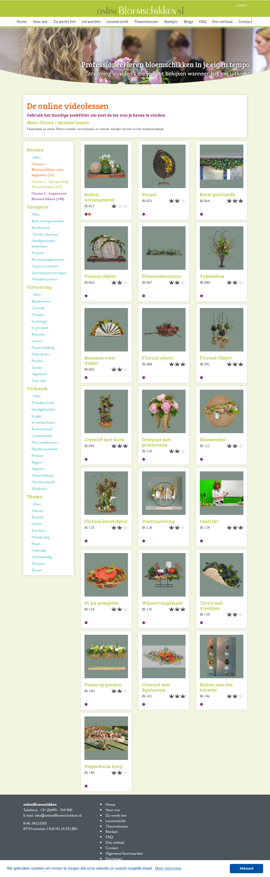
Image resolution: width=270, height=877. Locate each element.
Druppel (38, 314)
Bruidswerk (40, 227)
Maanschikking (43, 347)
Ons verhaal (222, 21)
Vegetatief (39, 373)
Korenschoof (42, 428)
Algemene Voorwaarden (124, 853)
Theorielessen (146, 21)
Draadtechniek (43, 402)
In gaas (37, 415)
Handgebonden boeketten (43, 243)
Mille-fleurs (40, 354)
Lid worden (91, 21)
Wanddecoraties (44, 279)
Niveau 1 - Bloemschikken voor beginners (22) (48, 169)
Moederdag (40, 537)
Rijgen (36, 462)
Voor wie (40, 21)
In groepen (40, 327)
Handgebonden (43, 409)
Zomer (37, 570)
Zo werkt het (65, 21)
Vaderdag (39, 550)
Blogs (188, 21)
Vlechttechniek (43, 481)
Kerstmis (38, 530)
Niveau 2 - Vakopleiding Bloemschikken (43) (50, 184)
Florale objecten (45, 234)
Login (241, 5)
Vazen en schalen (45, 266)
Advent (37, 510)
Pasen (36, 543)
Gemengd (39, 321)
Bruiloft (37, 517)
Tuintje (37, 367)
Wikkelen (39, 488)
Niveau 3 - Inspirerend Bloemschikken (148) (49, 195)
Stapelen (38, 468)
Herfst (36, 523)
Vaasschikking (42, 475)
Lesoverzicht (117, 21)
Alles (37, 157)
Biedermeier (41, 301)
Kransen (38, 252)
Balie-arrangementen (48, 220)
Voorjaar (38, 563)
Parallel (37, 360)
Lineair (37, 340)
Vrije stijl (39, 380)
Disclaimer (114, 858)
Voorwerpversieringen (49, 272)
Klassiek (38, 334)
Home (22, 21)
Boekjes (171, 21)
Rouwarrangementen (48, 259)
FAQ (202, 21)
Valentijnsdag (42, 556)
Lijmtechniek (42, 435)
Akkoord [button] (246, 868)
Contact (245, 21)
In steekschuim (43, 422)
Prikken (38, 455)
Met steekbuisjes (45, 442)
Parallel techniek (44, 448)
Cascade (38, 307)
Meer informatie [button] (168, 868)
